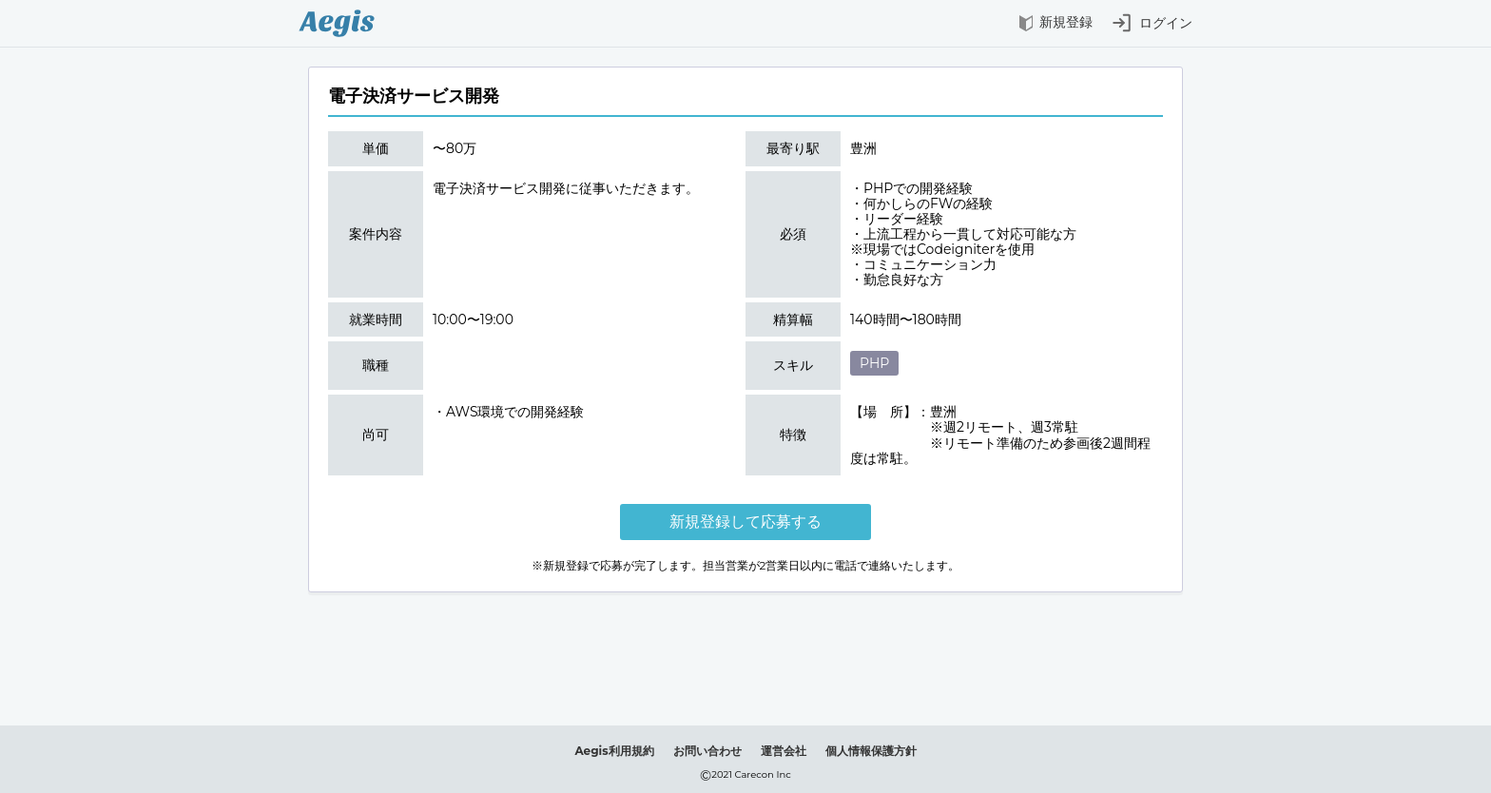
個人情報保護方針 (871, 751)
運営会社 (783, 751)
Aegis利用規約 (613, 751)
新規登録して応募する (745, 522)
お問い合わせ (707, 751)
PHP (874, 363)
